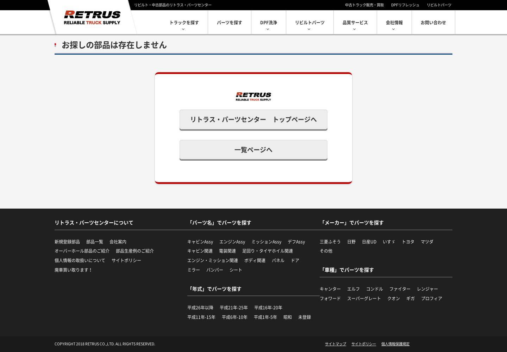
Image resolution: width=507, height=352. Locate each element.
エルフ (353, 289)
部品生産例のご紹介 (135, 251)
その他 (326, 251)
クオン (393, 298)
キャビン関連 (200, 251)
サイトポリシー (126, 260)
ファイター (400, 289)
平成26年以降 (200, 307)
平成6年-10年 (235, 317)
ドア (295, 260)
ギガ (410, 298)
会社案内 (117, 242)
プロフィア (431, 298)
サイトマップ (335, 343)
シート (236, 270)
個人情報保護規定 (395, 343)
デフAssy (296, 242)
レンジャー (427, 289)
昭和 (287, 317)
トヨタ (408, 242)
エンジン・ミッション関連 (212, 260)
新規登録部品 (67, 242)
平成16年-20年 (268, 307)
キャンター (330, 289)
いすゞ (389, 242)
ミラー (193, 270)
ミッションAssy (266, 242)
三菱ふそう (330, 242)
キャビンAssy (200, 242)
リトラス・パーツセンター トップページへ (253, 119)
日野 (351, 242)
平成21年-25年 (234, 307)
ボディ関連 (254, 260)
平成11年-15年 (201, 317)
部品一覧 (94, 242)
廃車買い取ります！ (74, 270)
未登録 (304, 317)
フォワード (330, 298)
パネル (278, 260)
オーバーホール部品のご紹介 (82, 251)
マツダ (427, 242)
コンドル (374, 289)
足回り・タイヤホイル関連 (267, 251)
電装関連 (227, 251)
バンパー (214, 270)
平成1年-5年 (265, 317)
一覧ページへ (253, 149)
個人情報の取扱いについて (80, 260)
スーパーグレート (364, 298)
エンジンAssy (232, 242)
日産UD (369, 242)
